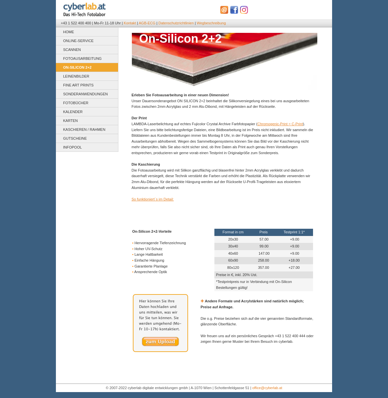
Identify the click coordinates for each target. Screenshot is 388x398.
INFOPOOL (72, 147)
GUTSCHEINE (75, 138)
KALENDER (73, 112)
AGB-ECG (147, 23)
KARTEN (70, 121)
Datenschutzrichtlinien (176, 23)
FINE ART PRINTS (78, 85)
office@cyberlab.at (267, 388)
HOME (68, 32)
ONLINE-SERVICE (78, 41)
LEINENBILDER (76, 76)
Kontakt (130, 23)
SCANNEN (72, 50)
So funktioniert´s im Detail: (153, 199)
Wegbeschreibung (211, 23)
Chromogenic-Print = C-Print (280, 124)
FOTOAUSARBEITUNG (82, 58)
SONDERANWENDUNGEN (85, 94)
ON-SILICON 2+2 (77, 67)
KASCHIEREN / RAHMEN (84, 129)
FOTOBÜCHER (75, 103)
